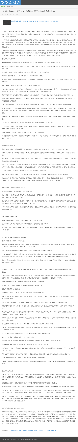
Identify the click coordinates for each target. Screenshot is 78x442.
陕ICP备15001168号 (26, 439)
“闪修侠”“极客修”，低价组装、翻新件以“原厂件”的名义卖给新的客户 (29, 11)
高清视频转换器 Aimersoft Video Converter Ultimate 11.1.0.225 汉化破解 (34, 21)
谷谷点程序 (12, 430)
